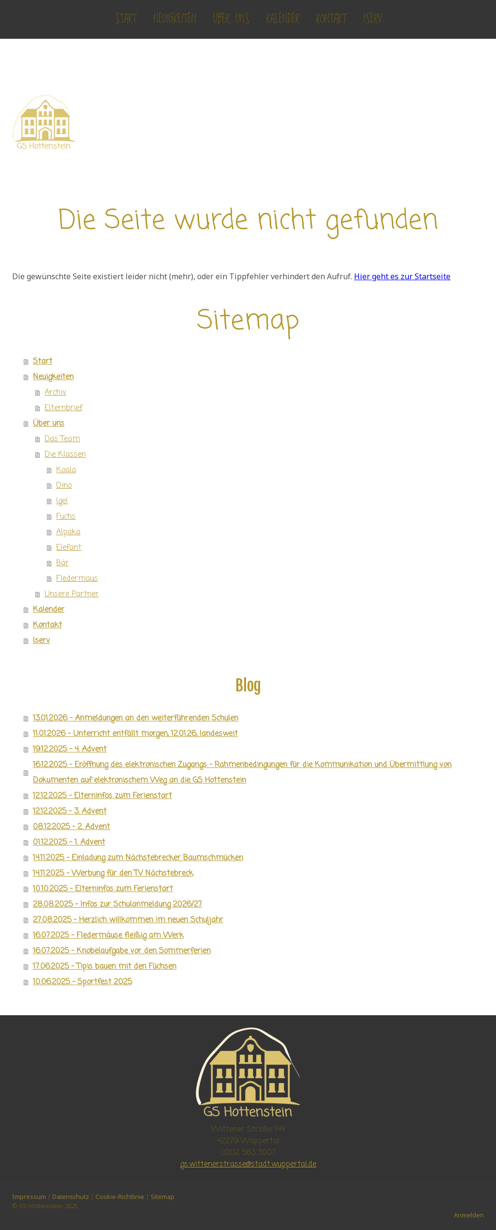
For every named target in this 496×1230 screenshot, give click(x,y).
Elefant (68, 548)
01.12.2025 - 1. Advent (69, 842)
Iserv (372, 19)
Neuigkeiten (175, 19)
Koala (66, 470)
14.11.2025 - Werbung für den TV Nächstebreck (113, 873)
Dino (64, 486)
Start (126, 19)
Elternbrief (63, 408)
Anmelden (469, 1215)
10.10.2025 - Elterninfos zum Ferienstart (103, 889)
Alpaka (68, 532)
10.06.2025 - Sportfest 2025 (82, 982)
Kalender (282, 19)
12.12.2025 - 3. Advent (70, 811)
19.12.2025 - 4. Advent (70, 749)
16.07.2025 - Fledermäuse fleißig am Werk (108, 936)
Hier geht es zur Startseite (402, 276)
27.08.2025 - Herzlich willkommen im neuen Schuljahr (128, 920)
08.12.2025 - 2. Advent (71, 827)
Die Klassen (65, 455)
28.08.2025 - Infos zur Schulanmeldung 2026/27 (117, 905)
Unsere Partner (72, 594)
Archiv (55, 393)
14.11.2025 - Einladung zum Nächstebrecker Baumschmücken (138, 858)
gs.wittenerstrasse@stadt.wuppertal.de (248, 1164)
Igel (62, 501)
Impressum (29, 1196)
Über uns (231, 19)
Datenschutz (70, 1196)
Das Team (62, 439)
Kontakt (331, 19)
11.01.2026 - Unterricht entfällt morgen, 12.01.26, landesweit (135, 734)
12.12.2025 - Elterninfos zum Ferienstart (102, 796)
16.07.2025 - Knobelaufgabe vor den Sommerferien (122, 951)
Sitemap (162, 1196)
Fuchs (66, 517)
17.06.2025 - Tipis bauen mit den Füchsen (104, 967)
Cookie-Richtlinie (119, 1196)
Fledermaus (77, 579)
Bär (62, 563)
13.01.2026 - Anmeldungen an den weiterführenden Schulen (135, 718)
